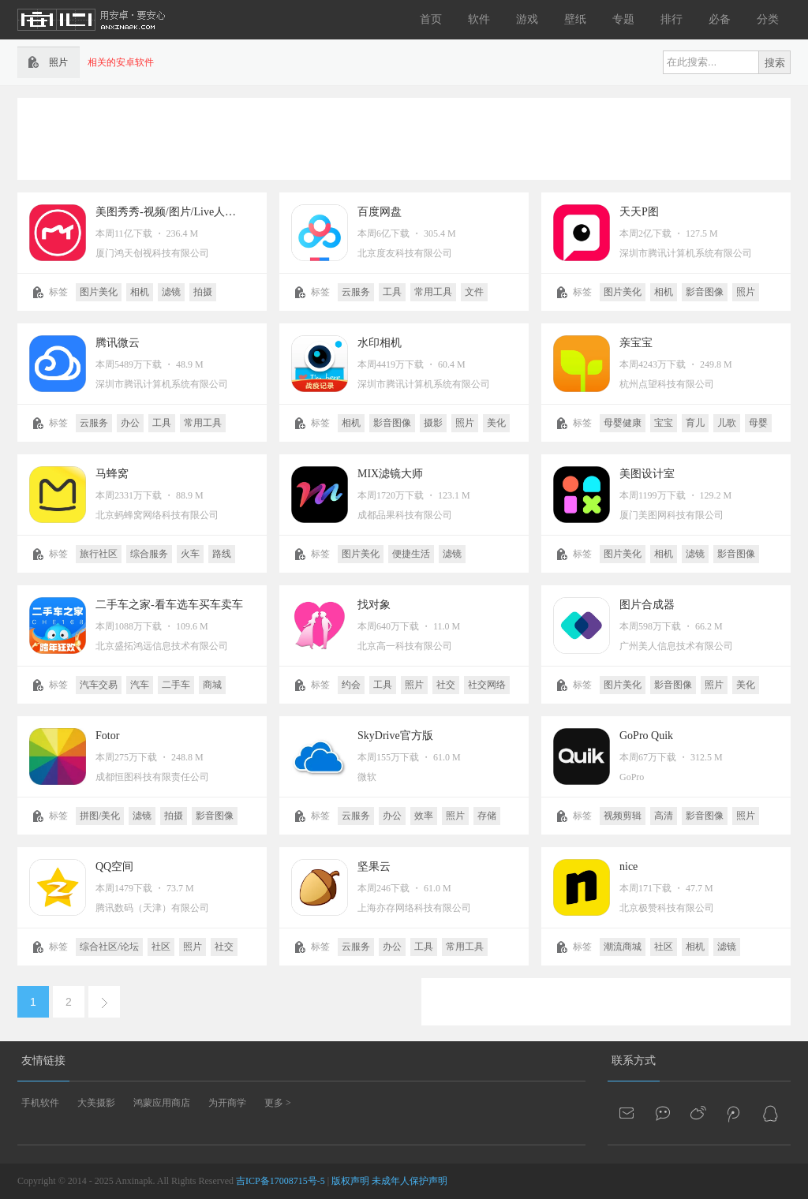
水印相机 (379, 343)
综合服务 (149, 553)
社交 (445, 684)
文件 (474, 291)
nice (628, 866)
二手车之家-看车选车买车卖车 (169, 605)
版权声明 (350, 1180)
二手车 (176, 684)
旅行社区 (99, 553)
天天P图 (639, 212)
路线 (221, 553)
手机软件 (40, 1102)
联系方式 (634, 1060)
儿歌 (726, 422)
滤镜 (171, 291)
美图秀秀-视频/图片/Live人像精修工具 (187, 212)
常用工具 (433, 291)
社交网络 (487, 684)
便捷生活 (411, 553)
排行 (671, 19)
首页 (431, 19)
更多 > (277, 1102)
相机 (139, 291)
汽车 (139, 684)
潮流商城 (623, 946)
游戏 (527, 19)
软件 (479, 19)
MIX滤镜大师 (390, 474)
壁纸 (575, 19)
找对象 (374, 605)
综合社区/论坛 (109, 946)
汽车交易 (99, 684)
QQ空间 (114, 866)
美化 (496, 422)
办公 (130, 422)
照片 (745, 291)
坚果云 (374, 866)
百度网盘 (379, 212)
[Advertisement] (404, 137)
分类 (768, 19)
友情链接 (43, 1060)
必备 (720, 19)
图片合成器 (647, 605)
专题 (623, 19)
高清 (663, 815)
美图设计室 (647, 474)
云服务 (356, 291)
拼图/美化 (100, 815)
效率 (423, 815)
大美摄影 (96, 1102)
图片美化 (99, 291)
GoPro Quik (646, 735)
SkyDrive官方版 (395, 735)
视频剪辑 (623, 815)
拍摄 (202, 291)
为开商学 (227, 1102)
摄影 (433, 422)
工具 (392, 291)
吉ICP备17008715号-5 (280, 1180)
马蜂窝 (112, 474)
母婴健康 (623, 422)
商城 (212, 684)
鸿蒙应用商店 (161, 1102)
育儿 (695, 422)
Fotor (107, 735)
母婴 (758, 422)
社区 (161, 946)
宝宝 (663, 422)
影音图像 (705, 291)
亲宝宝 (636, 343)
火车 (190, 553)
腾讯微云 (117, 343)
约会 (351, 684)
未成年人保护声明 (409, 1180)
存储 (486, 815)
